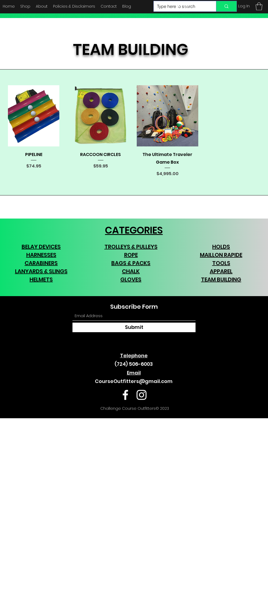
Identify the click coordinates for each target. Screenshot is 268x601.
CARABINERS (41, 263)
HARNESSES (41, 255)
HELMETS (41, 279)
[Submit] (134, 327)
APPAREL (221, 271)
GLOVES (130, 279)
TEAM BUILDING (221, 279)
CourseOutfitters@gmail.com (134, 381)
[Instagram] (186, 6)
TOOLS (221, 263)
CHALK (131, 271)
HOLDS (221, 247)
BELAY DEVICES (41, 247)
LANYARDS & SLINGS (41, 271)
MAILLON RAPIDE (221, 255)
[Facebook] (178, 6)
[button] (259, 6)
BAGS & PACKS (130, 263)
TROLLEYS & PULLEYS (131, 247)
